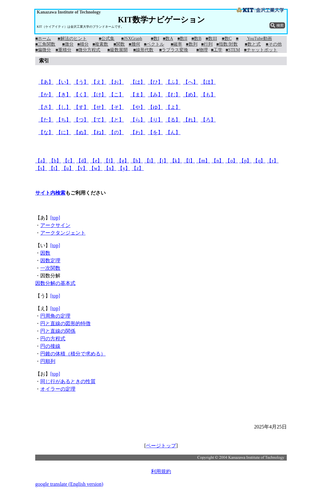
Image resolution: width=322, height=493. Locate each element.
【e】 (96, 160)
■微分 (67, 44)
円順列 (47, 361)
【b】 (55, 160)
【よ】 (172, 107)
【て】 (98, 119)
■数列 (191, 44)
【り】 (155, 119)
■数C (227, 38)
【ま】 (137, 94)
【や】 (137, 107)
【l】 (189, 160)
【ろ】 (208, 119)
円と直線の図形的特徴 (65, 323)
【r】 (272, 160)
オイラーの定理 (57, 389)
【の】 (116, 132)
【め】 (190, 94)
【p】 (245, 160)
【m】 (203, 160)
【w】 (96, 168)
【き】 (63, 94)
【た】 (45, 119)
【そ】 (116, 107)
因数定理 (50, 260)
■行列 (206, 44)
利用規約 (161, 471)
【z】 (137, 168)
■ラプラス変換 (173, 50)
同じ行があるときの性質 (68, 381)
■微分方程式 (88, 50)
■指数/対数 (227, 44)
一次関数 (50, 268)
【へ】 (190, 82)
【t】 (54, 168)
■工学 (216, 50)
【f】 (109, 160)
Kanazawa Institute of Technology (69, 12)
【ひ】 (155, 82)
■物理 (202, 50)
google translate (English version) (69, 484)
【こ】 (116, 94)
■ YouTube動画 (254, 38)
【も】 (208, 94)
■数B (197, 38)
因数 (45, 253)
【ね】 (98, 132)
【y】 (124, 168)
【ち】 (63, 119)
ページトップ (161, 445)
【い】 (63, 82)
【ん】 (172, 132)
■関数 (119, 44)
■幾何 (134, 44)
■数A (168, 38)
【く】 (81, 94)
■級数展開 (117, 50)
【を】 (155, 132)
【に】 (63, 132)
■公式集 (106, 38)
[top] (55, 217)
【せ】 (98, 107)
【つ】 (81, 119)
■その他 (273, 44)
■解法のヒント (72, 38)
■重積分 (63, 50)
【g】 (123, 160)
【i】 (150, 160)
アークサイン (55, 225)
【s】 (41, 168)
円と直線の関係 (57, 331)
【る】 (172, 119)
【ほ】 (208, 82)
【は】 (137, 82)
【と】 (116, 119)
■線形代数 (143, 50)
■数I (155, 38)
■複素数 (100, 44)
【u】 (67, 168)
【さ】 (45, 107)
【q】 (259, 160)
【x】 (110, 168)
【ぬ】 (81, 132)
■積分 (83, 44)
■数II (182, 38)
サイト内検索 (50, 193)
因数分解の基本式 (55, 283)
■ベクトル (154, 44)
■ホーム (43, 38)
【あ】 (45, 82)
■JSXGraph (131, 38)
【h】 (136, 160)
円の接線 (50, 346)
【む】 (172, 94)
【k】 (176, 160)
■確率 (176, 44)
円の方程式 (52, 338)
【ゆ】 (155, 107)
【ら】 (137, 119)
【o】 (231, 160)
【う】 (81, 82)
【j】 (162, 160)
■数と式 (252, 44)
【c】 (69, 160)
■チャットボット (260, 50)
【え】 (98, 82)
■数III (211, 38)
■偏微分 (43, 50)
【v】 (81, 168)
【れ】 (190, 119)
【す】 (81, 107)
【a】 (41, 160)
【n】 (217, 160)
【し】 (63, 107)
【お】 (116, 82)
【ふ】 (172, 82)
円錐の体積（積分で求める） (73, 353)
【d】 (82, 160)
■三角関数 (45, 44)
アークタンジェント (63, 232)
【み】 (155, 94)
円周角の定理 (55, 316)
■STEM (232, 50)
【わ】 (137, 132)
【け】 (98, 94)
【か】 (45, 94)
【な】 (45, 132)
